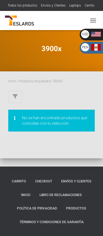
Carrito (89, 5)
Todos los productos (22, 5)
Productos (76, 208)
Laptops (75, 5)
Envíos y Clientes (53, 5)
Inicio (12, 81)
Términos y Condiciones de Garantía (52, 222)
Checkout (43, 181)
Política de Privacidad (37, 208)
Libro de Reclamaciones (61, 195)
